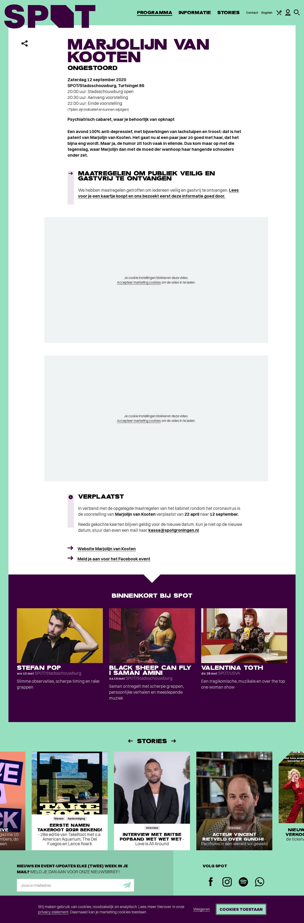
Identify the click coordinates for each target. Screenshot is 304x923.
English (266, 13)
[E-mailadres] (75, 885)
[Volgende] (174, 741)
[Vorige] (130, 741)
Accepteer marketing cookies (139, 282)
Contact (252, 13)
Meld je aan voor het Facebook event (113, 558)
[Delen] (24, 43)
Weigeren (201, 909)
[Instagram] (227, 882)
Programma (154, 12)
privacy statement (53, 912)
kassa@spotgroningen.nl (173, 530)
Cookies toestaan (241, 909)
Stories (228, 12)
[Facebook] (211, 882)
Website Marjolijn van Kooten (106, 548)
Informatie (195, 12)
